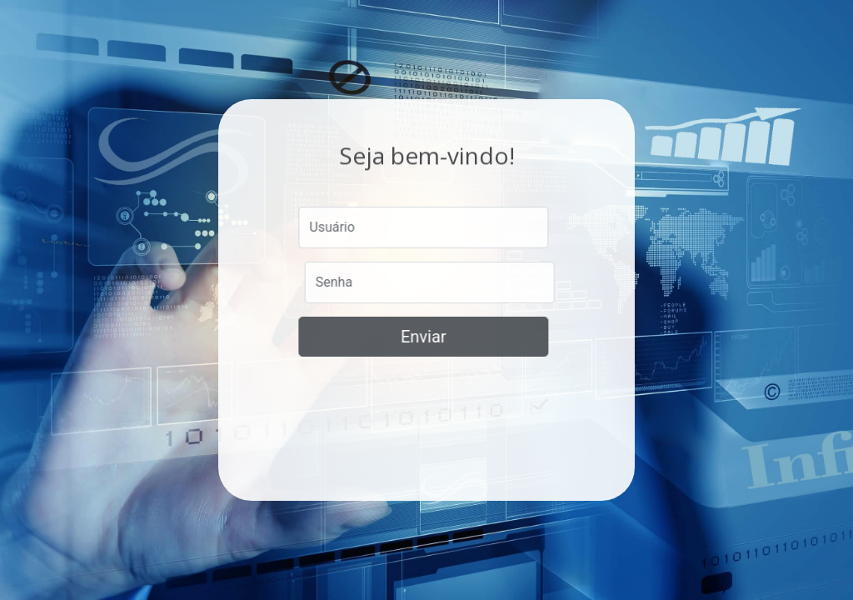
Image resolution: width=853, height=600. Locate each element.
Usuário (331, 227)
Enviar (422, 337)
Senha (335, 282)
